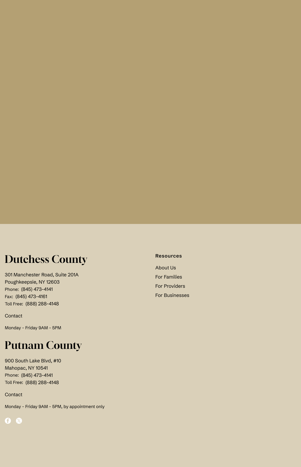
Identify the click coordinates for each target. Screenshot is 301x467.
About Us (165, 268)
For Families (168, 277)
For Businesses (172, 295)
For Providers (170, 286)
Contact (13, 316)
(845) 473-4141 (37, 289)
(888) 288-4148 (42, 304)
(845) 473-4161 (31, 297)
